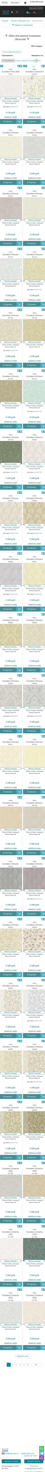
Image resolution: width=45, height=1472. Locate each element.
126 (33, 66)
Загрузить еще (22, 1356)
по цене (17, 61)
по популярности (8, 61)
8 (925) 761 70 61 (30, 1456)
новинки (24, 61)
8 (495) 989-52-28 (36, 2)
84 (39, 61)
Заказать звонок (33, 1461)
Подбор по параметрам (22, 25)
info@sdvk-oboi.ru (10, 1453)
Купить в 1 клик (10, 117)
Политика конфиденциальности (33, 1467)
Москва (5, 2)
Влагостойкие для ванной (12, 52)
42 (36, 61)
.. (31, 1365)
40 (36, 1365)
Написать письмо (11, 1461)
